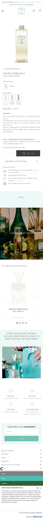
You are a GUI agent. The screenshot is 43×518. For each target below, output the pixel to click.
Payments (10, 396)
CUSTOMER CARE (32, 409)
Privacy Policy (23, 513)
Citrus (12, 86)
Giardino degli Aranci (21, 233)
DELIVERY (32, 396)
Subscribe (21, 438)
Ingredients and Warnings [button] (15, 161)
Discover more (36, 171)
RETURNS (10, 409)
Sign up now (18, 180)
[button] (38, 297)
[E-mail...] (21, 431)
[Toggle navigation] (2, 11)
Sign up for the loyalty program (30, 2)
